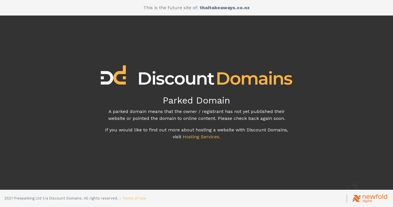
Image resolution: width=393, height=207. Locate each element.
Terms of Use (134, 198)
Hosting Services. (201, 136)
